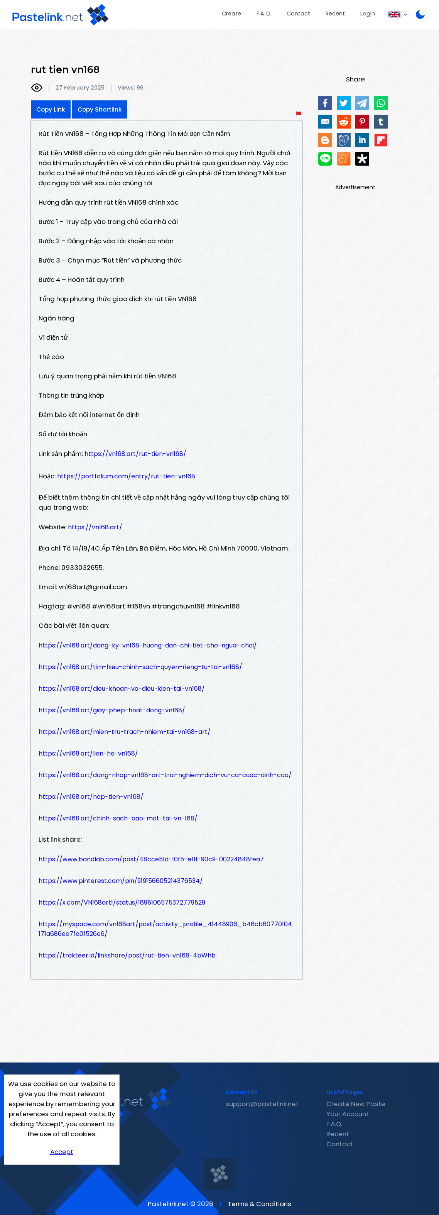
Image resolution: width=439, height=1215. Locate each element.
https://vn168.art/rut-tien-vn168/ (135, 453)
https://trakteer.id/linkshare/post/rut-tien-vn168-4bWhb (127, 955)
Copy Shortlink (100, 109)
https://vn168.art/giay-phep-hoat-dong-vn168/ (112, 710)
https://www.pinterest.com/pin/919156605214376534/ (121, 880)
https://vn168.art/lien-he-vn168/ (88, 753)
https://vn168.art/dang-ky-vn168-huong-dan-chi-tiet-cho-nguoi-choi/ (148, 645)
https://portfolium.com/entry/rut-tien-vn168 (126, 476)
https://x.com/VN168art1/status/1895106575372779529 (122, 902)
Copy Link (50, 109)
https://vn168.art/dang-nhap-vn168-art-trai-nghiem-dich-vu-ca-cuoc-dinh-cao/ (165, 775)
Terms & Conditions (259, 1203)
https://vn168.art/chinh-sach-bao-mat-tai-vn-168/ (118, 818)
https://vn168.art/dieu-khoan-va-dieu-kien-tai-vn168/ (122, 688)
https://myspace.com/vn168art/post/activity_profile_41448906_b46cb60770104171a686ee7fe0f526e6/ (165, 929)
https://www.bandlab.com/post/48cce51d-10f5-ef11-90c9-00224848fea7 (151, 859)
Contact (298, 13)
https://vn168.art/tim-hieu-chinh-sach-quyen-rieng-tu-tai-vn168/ (140, 667)
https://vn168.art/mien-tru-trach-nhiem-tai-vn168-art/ (125, 731)
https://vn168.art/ (95, 527)
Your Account (347, 1113)
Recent (335, 13)
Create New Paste (355, 1103)
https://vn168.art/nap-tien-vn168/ (91, 796)
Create (231, 13)
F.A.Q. (264, 13)
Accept (61, 1151)
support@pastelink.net (262, 1103)
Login (367, 13)
